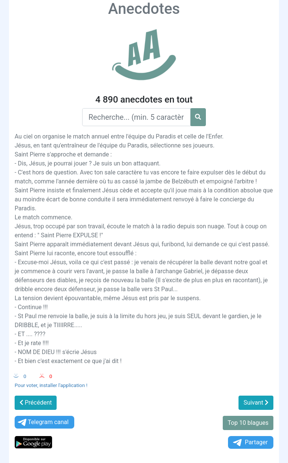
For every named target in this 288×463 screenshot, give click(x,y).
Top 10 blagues (248, 422)
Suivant (255, 402)
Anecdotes (144, 9)
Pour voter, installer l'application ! (51, 385)
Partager (250, 443)
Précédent (36, 402)
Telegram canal (42, 422)
